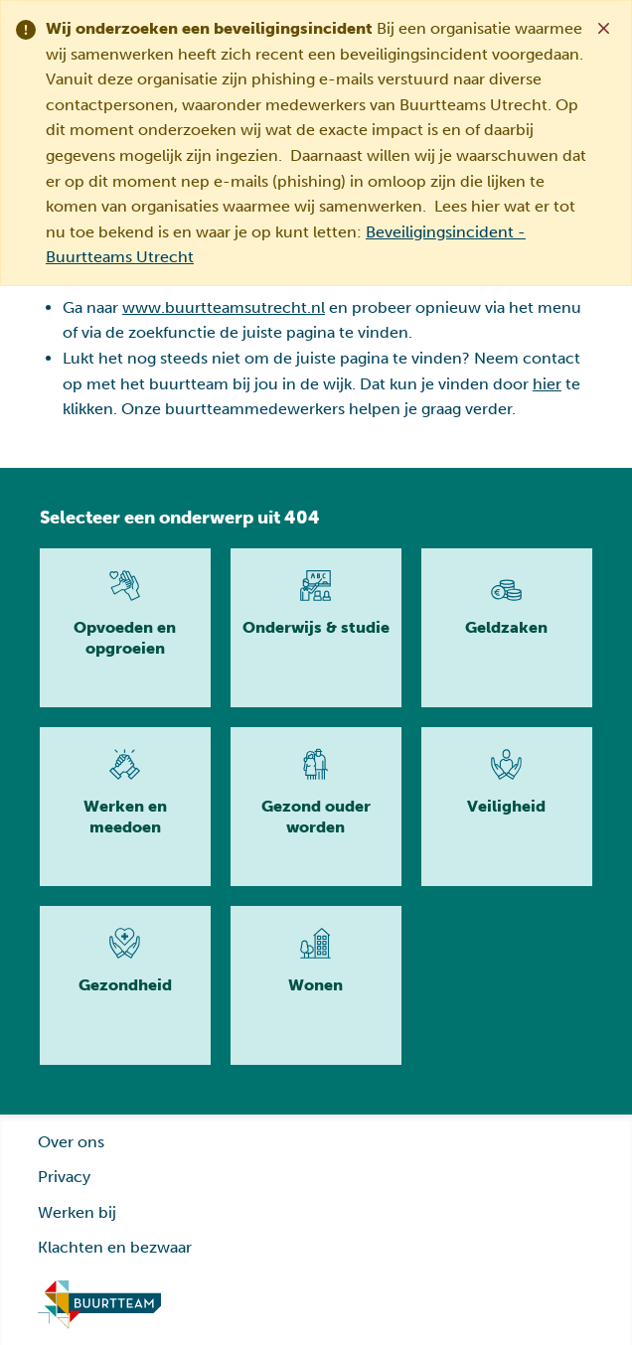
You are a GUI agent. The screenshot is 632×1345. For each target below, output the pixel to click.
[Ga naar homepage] (99, 1305)
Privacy (64, 1176)
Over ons (71, 1141)
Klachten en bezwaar (115, 1247)
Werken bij (77, 1212)
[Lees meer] (125, 627)
